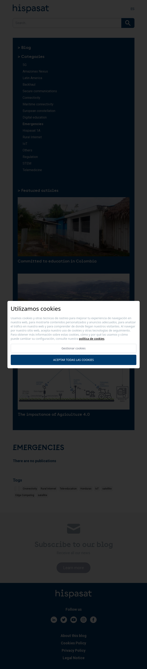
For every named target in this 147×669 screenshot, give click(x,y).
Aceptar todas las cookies (73, 360)
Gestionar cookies (73, 348)
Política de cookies (91, 339)
